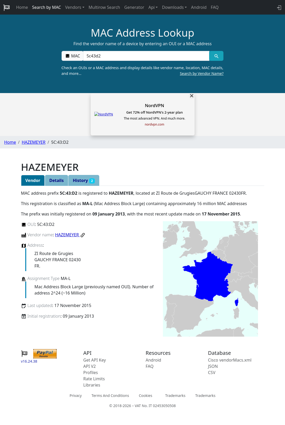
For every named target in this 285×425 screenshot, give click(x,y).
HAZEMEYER (33, 142)
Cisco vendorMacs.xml (229, 360)
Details (56, 180)
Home (22, 7)
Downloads (173, 7)
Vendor (32, 180)
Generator (134, 7)
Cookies (145, 395)
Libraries (91, 385)
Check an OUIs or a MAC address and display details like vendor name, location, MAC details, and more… (143, 70)
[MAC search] (216, 56)
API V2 (89, 366)
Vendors (73, 7)
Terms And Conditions (110, 395)
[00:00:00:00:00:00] (146, 56)
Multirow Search (104, 7)
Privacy (76, 395)
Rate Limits (94, 379)
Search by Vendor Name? (201, 73)
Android (199, 7)
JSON (213, 366)
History (84, 181)
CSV (212, 372)
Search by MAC (46, 7)
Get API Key (94, 360)
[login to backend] (278, 7)
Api (151, 7)
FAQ (214, 7)
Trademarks (175, 395)
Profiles (90, 372)
